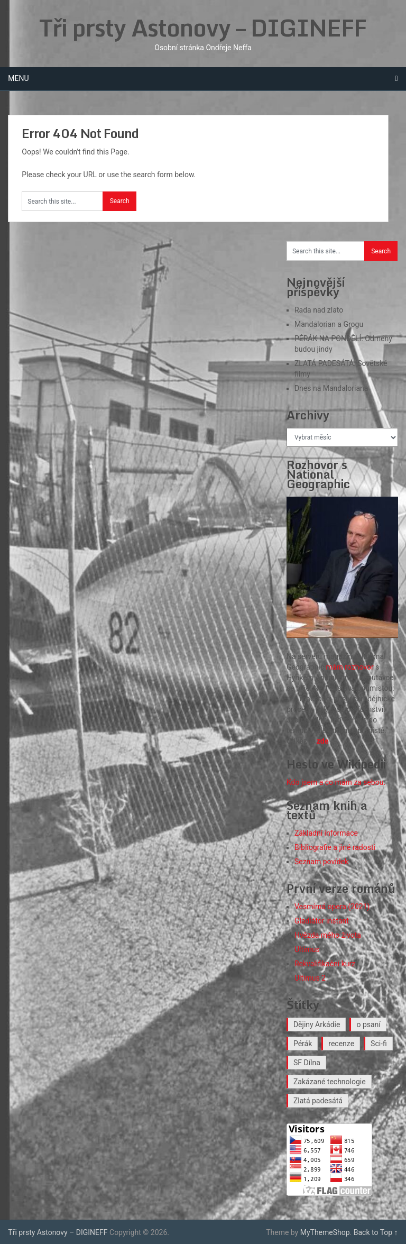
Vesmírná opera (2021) (332, 906)
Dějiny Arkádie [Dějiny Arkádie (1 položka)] (316, 1024)
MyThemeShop (325, 1232)
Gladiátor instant (321, 921)
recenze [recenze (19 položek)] (341, 1043)
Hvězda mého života (327, 935)
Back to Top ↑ (376, 1232)
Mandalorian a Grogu (328, 324)
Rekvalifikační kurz (324, 963)
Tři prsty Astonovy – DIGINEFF (202, 27)
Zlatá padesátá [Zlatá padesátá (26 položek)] (318, 1100)
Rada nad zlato (318, 310)
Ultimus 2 (310, 978)
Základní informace (326, 833)
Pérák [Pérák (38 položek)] (302, 1043)
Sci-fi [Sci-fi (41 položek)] (379, 1043)
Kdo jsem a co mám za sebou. (336, 782)
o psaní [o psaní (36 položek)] (368, 1024)
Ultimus (307, 949)
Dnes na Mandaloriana (331, 388)
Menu (18, 78)
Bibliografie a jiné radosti (334, 847)
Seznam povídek (321, 861)
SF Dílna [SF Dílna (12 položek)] (306, 1062)
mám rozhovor (350, 667)
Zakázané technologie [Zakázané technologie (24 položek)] (329, 1081)
